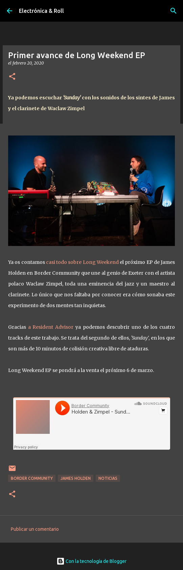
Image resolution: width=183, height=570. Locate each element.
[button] (12, 76)
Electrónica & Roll (41, 11)
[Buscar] (173, 11)
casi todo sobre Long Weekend (82, 262)
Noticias (107, 478)
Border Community (32, 478)
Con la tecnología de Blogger (91, 561)
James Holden (76, 478)
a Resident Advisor (50, 327)
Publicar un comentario (35, 529)
